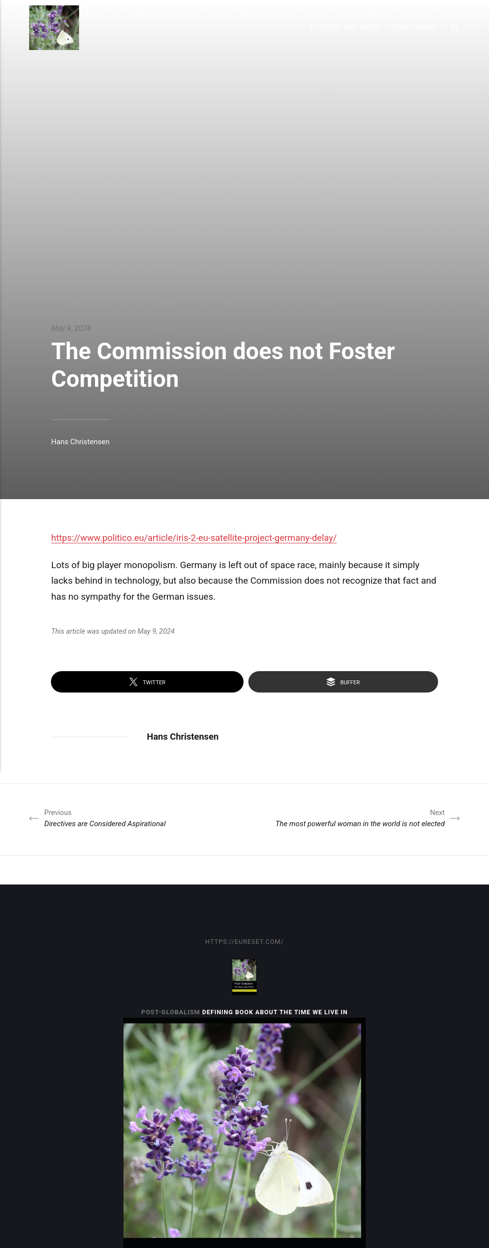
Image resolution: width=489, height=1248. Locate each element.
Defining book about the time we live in (275, 1012)
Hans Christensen (81, 441)
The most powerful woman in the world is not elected (355, 818)
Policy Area (411, 27)
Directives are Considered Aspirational (109, 818)
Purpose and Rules (344, 27)
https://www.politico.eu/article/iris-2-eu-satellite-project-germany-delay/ (197, 537)
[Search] (453, 28)
